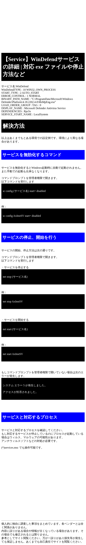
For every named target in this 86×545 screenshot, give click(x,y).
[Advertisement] (43, 25)
